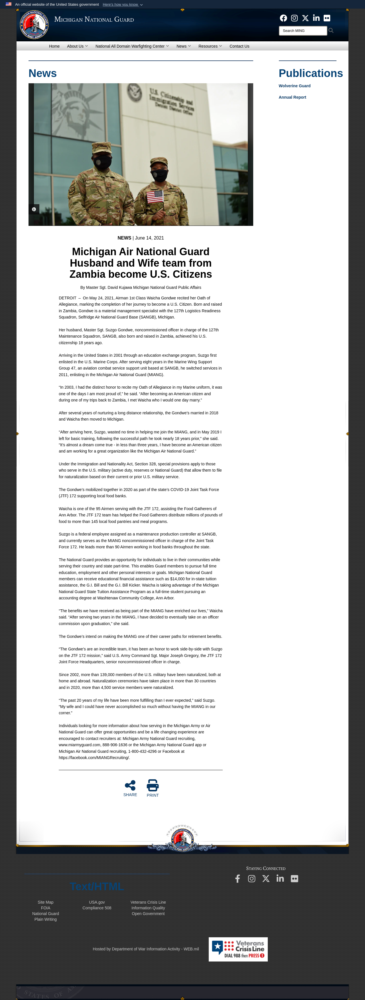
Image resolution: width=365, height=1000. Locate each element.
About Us (77, 46)
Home (54, 46)
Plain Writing (46, 919)
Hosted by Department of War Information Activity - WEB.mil (146, 949)
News (184, 46)
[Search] (303, 31)
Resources (210, 46)
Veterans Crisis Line (148, 902)
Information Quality (148, 908)
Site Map (45, 902)
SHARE (130, 788)
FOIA (45, 908)
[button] (123, 4)
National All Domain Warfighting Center (132, 46)
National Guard (45, 913)
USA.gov (97, 902)
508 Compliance (96, 908)
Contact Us (239, 46)
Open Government (148, 913)
